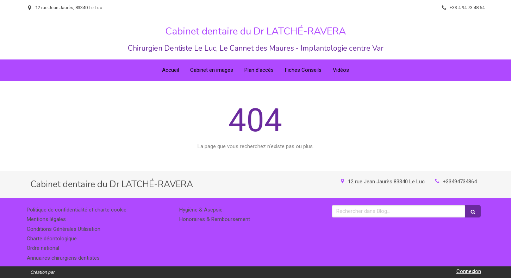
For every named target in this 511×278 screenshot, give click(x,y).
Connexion (468, 271)
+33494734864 (460, 181)
